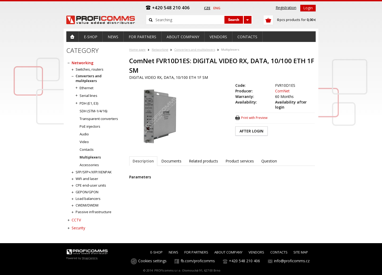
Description (143, 161)
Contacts (87, 149)
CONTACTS (279, 252)
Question (269, 161)
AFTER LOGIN (251, 131)
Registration (286, 7)
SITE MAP (300, 252)
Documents (171, 161)
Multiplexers (230, 49)
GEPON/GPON (87, 192)
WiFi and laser (87, 178)
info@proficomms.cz (292, 260)
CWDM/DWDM (87, 205)
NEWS (173, 252)
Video (84, 141)
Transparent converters (99, 118)
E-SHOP (156, 252)
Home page (137, 49)
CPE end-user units (91, 185)
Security (78, 227)
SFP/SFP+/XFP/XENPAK (94, 172)
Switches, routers (89, 69)
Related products (203, 161)
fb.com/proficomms (198, 260)
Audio (84, 134)
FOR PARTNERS (196, 252)
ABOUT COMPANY (228, 252)
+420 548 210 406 (244, 260)
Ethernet (86, 87)
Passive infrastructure (93, 211)
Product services (239, 161)
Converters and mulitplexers (194, 49)
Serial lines (88, 95)
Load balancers (88, 198)
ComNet (282, 90)
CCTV (76, 219)
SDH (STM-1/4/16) (93, 111)
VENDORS (256, 252)
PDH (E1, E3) (89, 103)
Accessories (89, 164)
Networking (160, 49)
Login (308, 7)
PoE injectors (90, 126)
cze (207, 8)
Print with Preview (254, 117)
